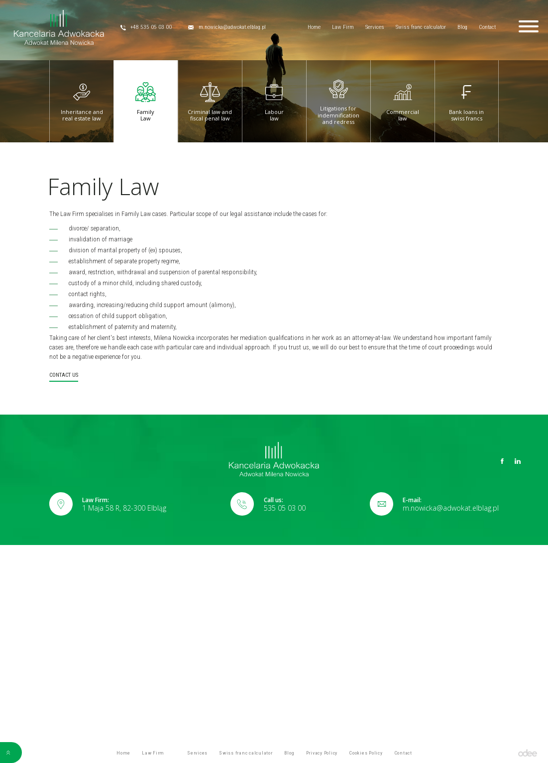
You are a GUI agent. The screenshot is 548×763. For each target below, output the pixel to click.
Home (314, 26)
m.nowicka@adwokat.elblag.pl (227, 27)
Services (374, 26)
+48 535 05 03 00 (146, 27)
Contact (487, 26)
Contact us (63, 375)
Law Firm (343, 26)
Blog (462, 26)
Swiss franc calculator (421, 26)
